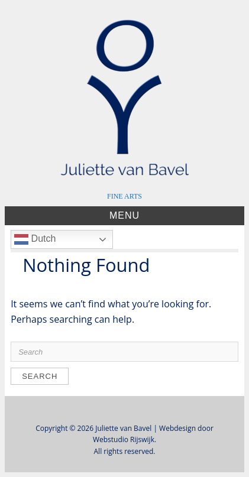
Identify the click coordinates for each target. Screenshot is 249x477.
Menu (124, 215)
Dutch (35, 239)
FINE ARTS (124, 196)
